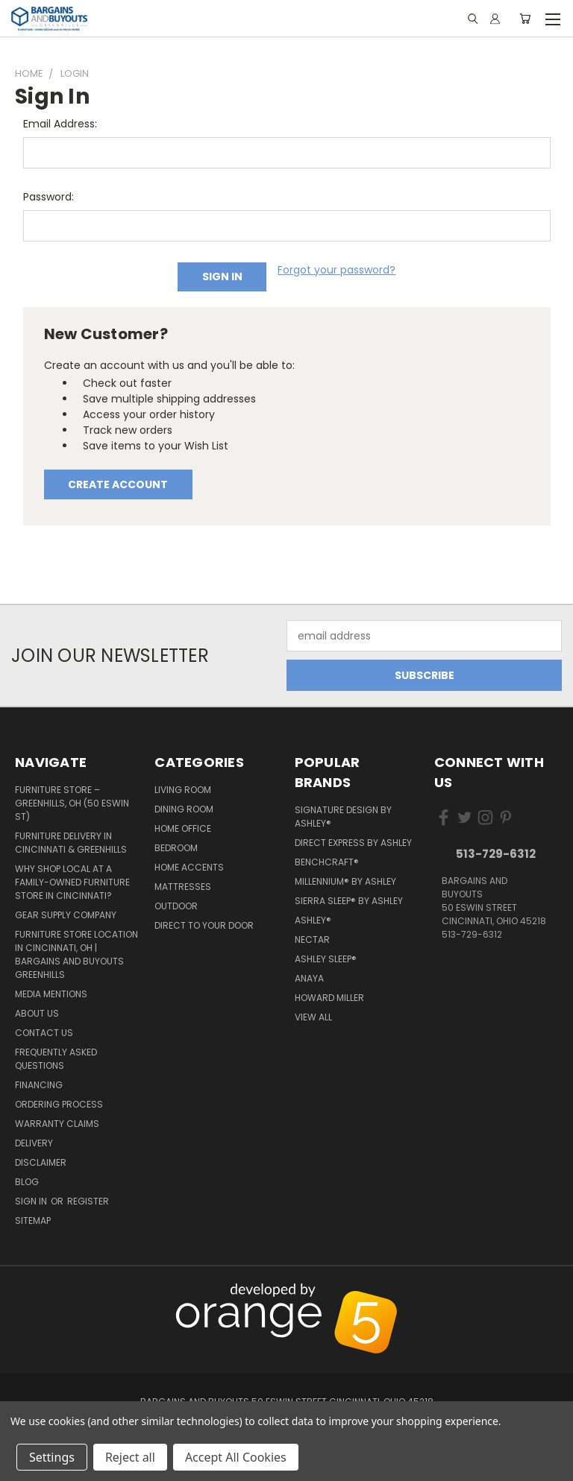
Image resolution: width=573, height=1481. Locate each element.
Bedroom (176, 847)
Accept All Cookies (235, 1457)
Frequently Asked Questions (56, 1059)
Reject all (130, 1457)
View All (313, 1017)
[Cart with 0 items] (525, 18)
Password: (48, 196)
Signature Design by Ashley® (343, 816)
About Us (37, 1013)
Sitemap (33, 1220)
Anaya (309, 978)
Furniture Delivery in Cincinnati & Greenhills (71, 843)
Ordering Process (59, 1104)
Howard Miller (329, 997)
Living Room (182, 789)
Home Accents (189, 867)
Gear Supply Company (65, 915)
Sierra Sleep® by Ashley (349, 900)
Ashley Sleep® (326, 959)
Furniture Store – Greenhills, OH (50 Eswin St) (72, 803)
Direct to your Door (204, 925)
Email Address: (60, 123)
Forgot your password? (336, 269)
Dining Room (183, 809)
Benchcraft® (327, 862)
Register (88, 1201)
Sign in (32, 1201)
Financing (39, 1085)
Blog (27, 1181)
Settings (52, 1457)
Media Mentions (51, 994)
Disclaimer (40, 1162)
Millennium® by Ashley (345, 881)
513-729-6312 (496, 854)
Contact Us (44, 1032)
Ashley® (313, 920)
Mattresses (182, 886)
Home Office (182, 828)
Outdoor (176, 906)
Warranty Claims (57, 1123)
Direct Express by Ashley (353, 842)
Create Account (118, 484)
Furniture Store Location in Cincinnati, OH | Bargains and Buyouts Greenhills (76, 954)
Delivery (34, 1143)
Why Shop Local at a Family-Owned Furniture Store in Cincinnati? (72, 882)
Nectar (312, 939)
